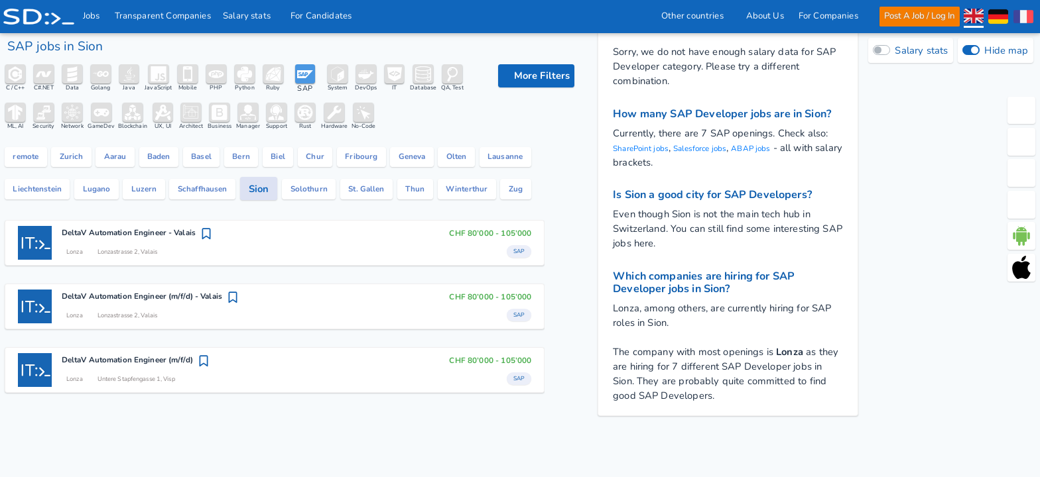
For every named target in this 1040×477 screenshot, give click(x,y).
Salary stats (251, 16)
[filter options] (536, 76)
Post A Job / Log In (918, 16)
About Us (764, 16)
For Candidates (325, 16)
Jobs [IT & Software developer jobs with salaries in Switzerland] (92, 16)
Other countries (696, 16)
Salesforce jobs (721, 147)
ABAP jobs (783, 147)
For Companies (832, 16)
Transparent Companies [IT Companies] (163, 16)
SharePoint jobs (647, 147)
